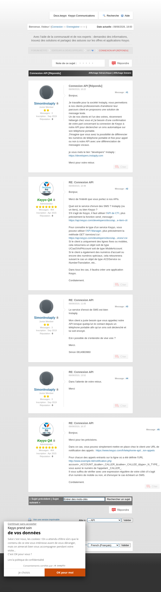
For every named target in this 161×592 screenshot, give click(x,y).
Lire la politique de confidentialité (26, 559)
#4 (127, 378)
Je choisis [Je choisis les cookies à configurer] (24, 572)
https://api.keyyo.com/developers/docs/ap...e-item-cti (98, 220)
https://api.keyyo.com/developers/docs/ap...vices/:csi (98, 238)
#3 (127, 306)
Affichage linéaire (122, 73)
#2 (127, 189)
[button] (6, 590)
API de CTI (113, 213)
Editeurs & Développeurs (67, 50)
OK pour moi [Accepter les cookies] (65, 572)
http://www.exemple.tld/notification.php (90, 460)
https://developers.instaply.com (86, 155)
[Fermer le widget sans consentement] (22, 524)
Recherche (111, 15)
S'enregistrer (73, 26)
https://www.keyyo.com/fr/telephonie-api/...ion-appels (125, 450)
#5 (158, 429)
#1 (127, 92)
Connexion (57, 26)
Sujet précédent (40, 498)
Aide (125, 15)
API (89, 50)
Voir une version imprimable (46, 519)
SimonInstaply (44, 103)
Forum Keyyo (39, 50)
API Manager (94, 230)
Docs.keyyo (60, 15)
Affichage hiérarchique (100, 73)
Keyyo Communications (81, 15)
